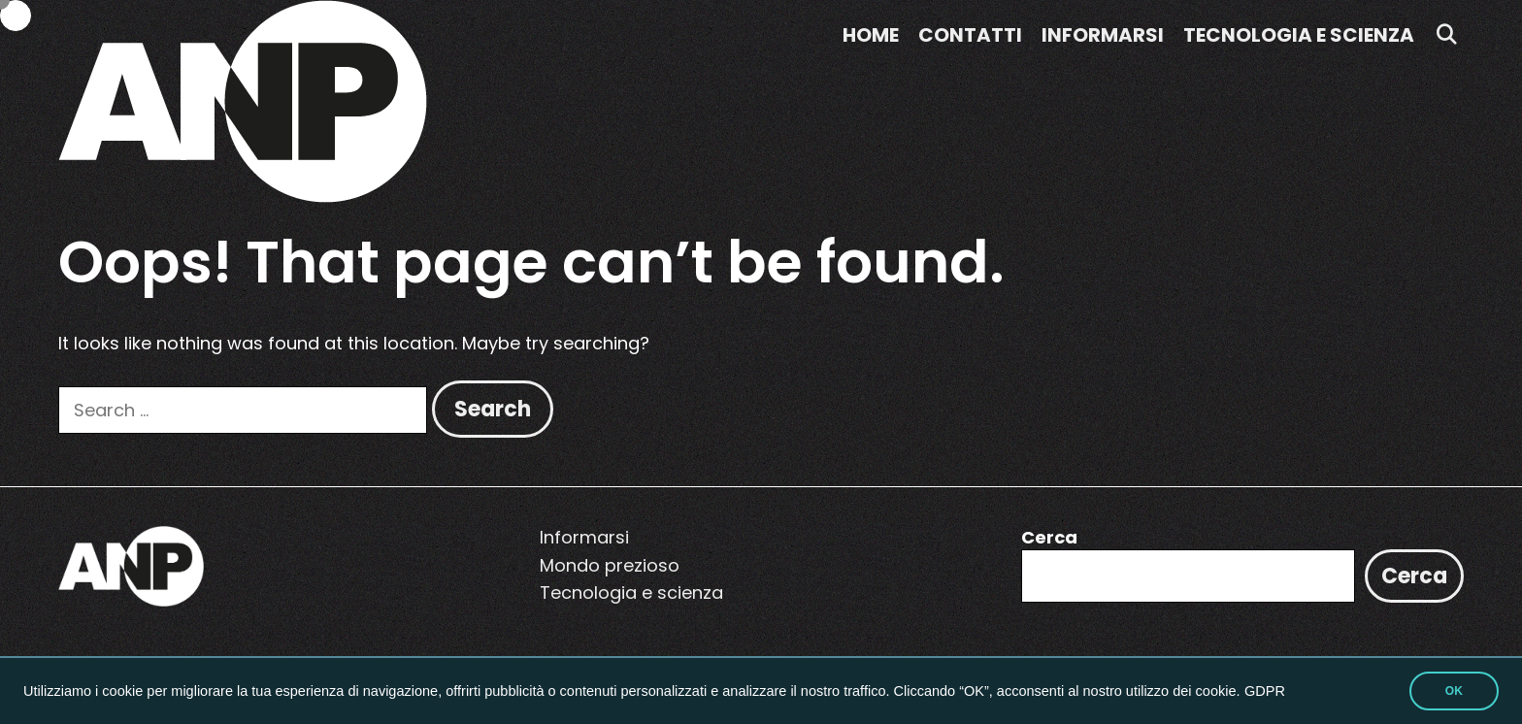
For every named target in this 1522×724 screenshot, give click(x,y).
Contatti (970, 35)
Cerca (1049, 537)
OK (1454, 691)
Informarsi (1103, 35)
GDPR (1264, 691)
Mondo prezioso (609, 565)
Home (871, 35)
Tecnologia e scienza (1298, 35)
